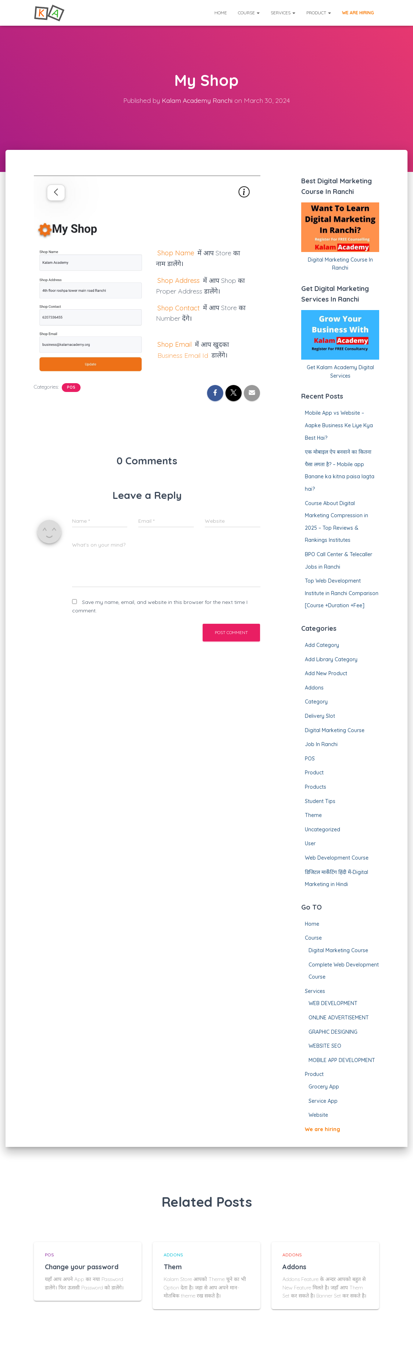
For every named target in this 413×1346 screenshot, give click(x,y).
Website (318, 1115)
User (310, 843)
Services (283, 12)
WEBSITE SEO (325, 1046)
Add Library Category (331, 659)
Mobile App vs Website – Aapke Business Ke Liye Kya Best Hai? (339, 425)
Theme (313, 815)
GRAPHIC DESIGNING (333, 1032)
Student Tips (320, 801)
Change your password (81, 1267)
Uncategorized (322, 829)
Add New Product (326, 673)
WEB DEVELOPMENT (333, 1003)
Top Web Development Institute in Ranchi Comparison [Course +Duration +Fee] (341, 593)
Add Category (322, 645)
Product (318, 12)
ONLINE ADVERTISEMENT (339, 1017)
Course (249, 12)
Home (220, 12)
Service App (323, 1101)
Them (173, 1267)
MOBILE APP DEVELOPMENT (342, 1060)
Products (315, 787)
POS (71, 387)
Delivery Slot (320, 716)
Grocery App (324, 1086)
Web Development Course (337, 857)
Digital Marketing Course (334, 730)
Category (316, 701)
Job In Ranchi (321, 744)
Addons (314, 687)
